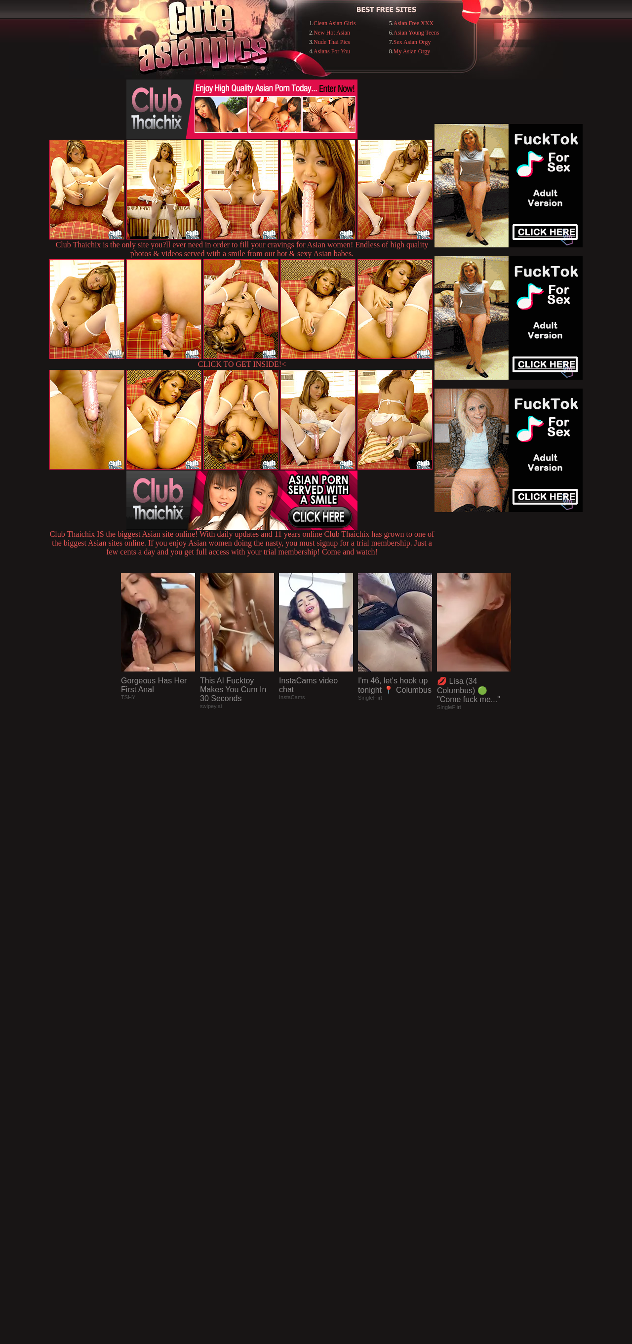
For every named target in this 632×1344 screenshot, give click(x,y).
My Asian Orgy (412, 51)
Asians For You (332, 51)
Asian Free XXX (414, 23)
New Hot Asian (332, 32)
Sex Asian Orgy (412, 42)
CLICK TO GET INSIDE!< (242, 364)
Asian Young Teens (416, 32)
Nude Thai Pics (332, 42)
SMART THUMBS (334, 1142)
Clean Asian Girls (335, 23)
